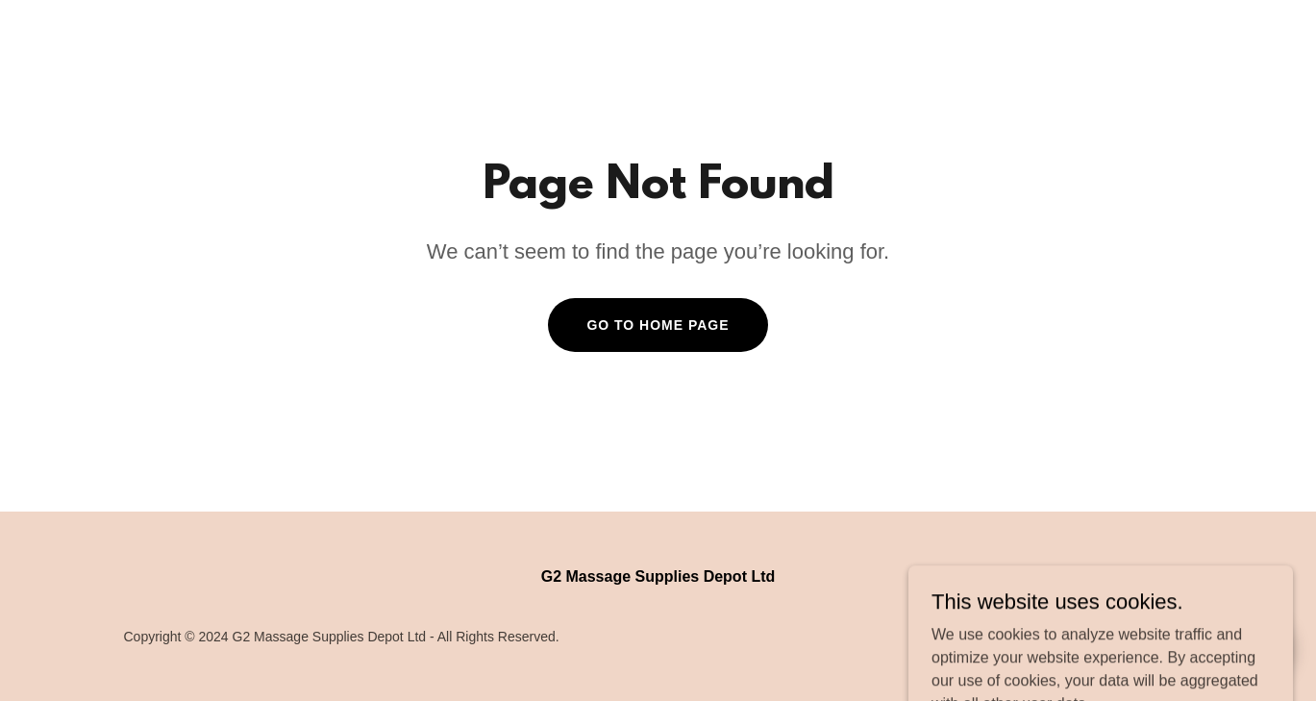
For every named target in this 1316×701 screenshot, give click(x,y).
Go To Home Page (657, 325)
